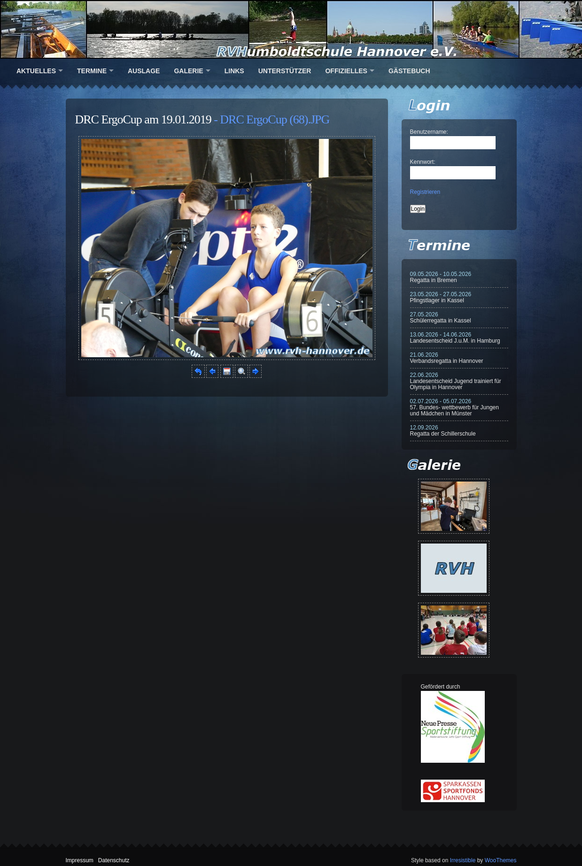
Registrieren (425, 192)
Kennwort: (422, 162)
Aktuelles (36, 71)
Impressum (79, 860)
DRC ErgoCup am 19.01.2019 (143, 119)
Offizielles (346, 71)
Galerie (188, 71)
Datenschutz (114, 860)
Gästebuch (409, 71)
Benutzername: (429, 132)
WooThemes (501, 860)
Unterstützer (284, 71)
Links (234, 71)
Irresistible (463, 860)
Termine (92, 71)
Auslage (144, 71)
